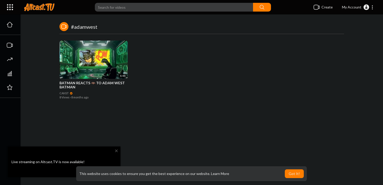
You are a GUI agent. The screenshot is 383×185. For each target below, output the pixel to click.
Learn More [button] (220, 173)
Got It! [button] (294, 173)
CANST (66, 93)
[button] (358, 7)
